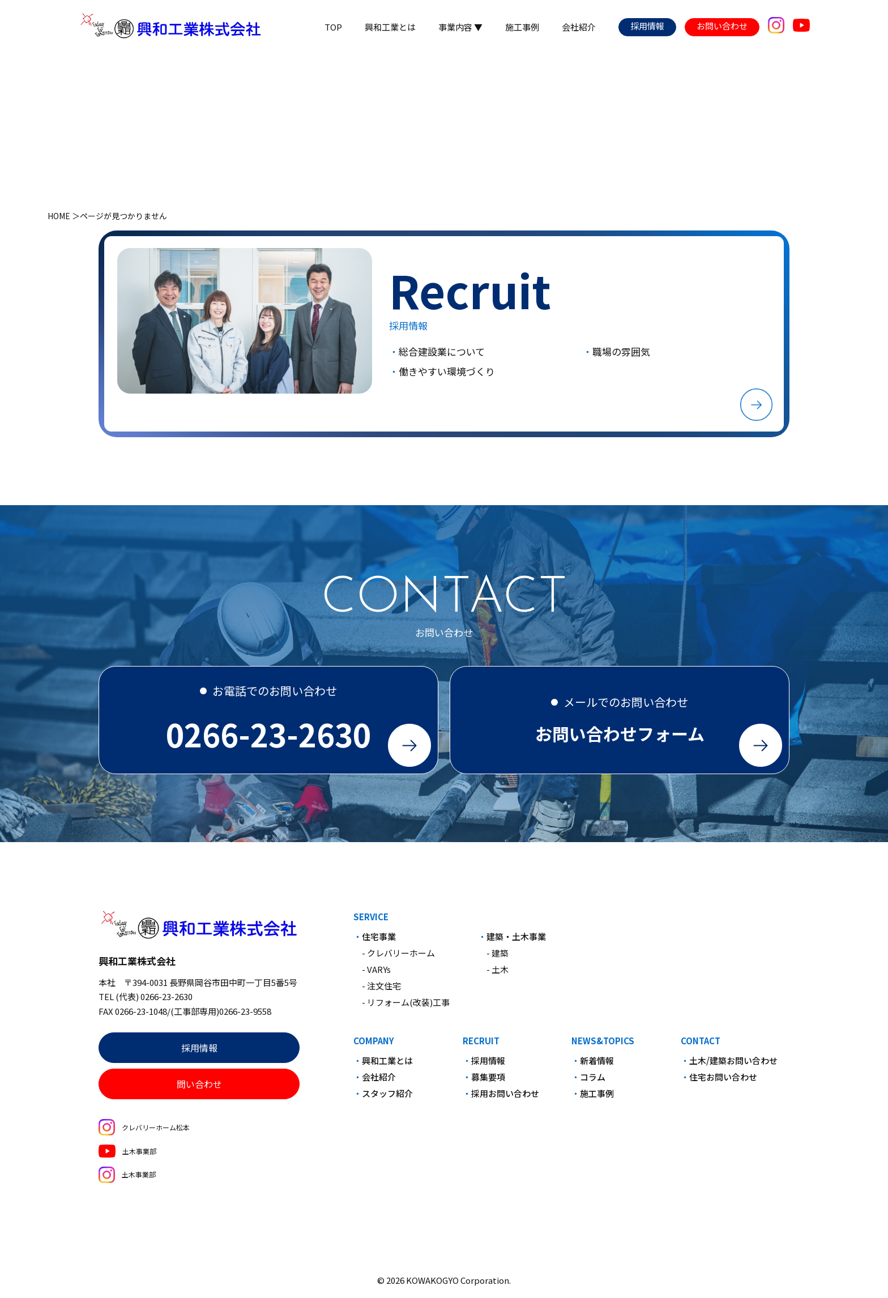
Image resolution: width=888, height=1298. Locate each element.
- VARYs (376, 974)
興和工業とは (390, 27)
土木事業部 (127, 1156)
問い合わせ (199, 1089)
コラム (592, 1082)
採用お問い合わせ (505, 1098)
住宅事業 (379, 941)
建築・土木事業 (516, 941)
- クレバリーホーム (398, 958)
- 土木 (497, 974)
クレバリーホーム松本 (144, 1132)
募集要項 (488, 1082)
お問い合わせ (722, 26)
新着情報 (597, 1065)
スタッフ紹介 (387, 1098)
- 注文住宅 (381, 991)
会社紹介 (579, 27)
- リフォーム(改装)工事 (406, 1007)
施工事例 (522, 27)
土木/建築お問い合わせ (733, 1065)
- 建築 (497, 958)
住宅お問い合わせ (723, 1082)
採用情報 (647, 26)
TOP (333, 27)
